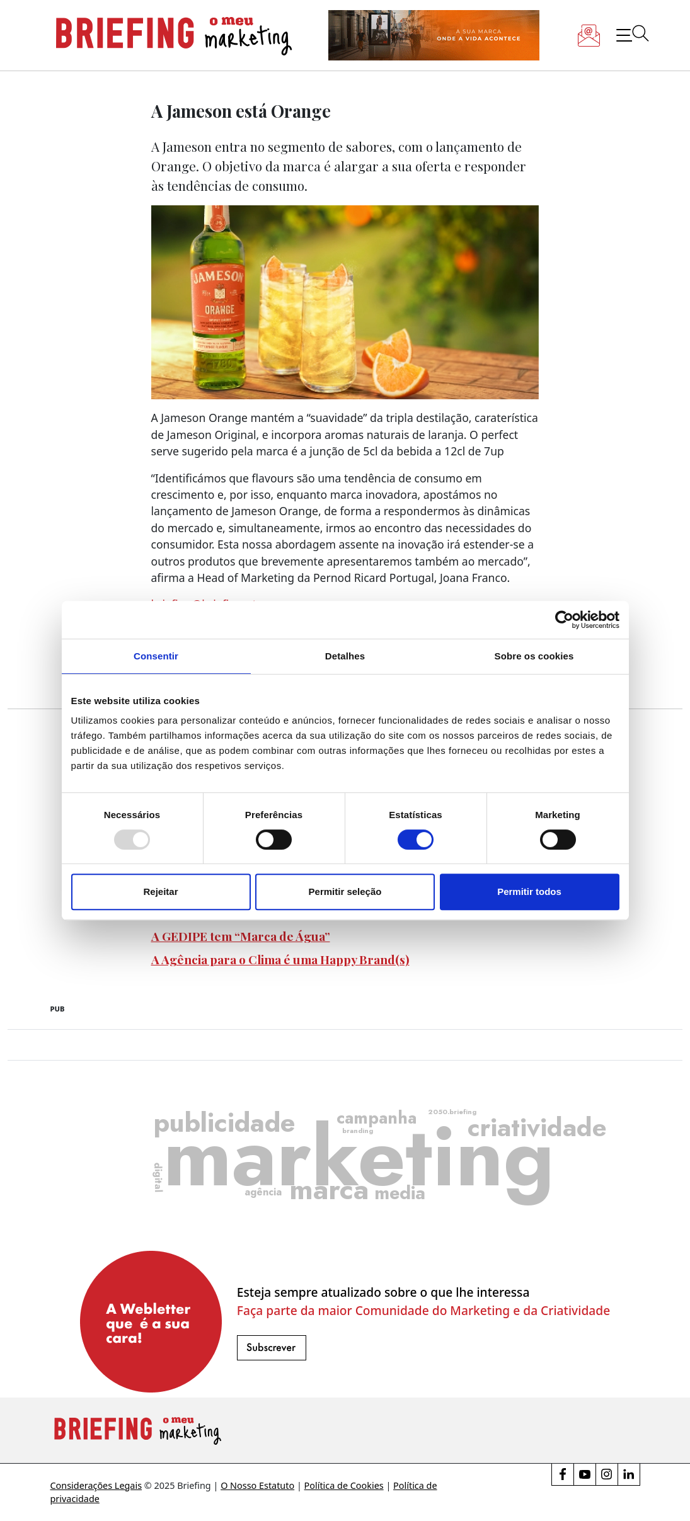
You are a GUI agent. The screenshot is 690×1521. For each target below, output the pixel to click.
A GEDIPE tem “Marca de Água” (240, 936)
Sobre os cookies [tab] (534, 656)
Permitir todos (529, 891)
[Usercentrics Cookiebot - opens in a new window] (564, 619)
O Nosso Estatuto (257, 1485)
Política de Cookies (344, 1485)
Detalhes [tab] (345, 656)
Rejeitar (160, 891)
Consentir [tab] (156, 656)
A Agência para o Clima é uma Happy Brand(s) (280, 959)
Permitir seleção (345, 891)
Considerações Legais (96, 1485)
